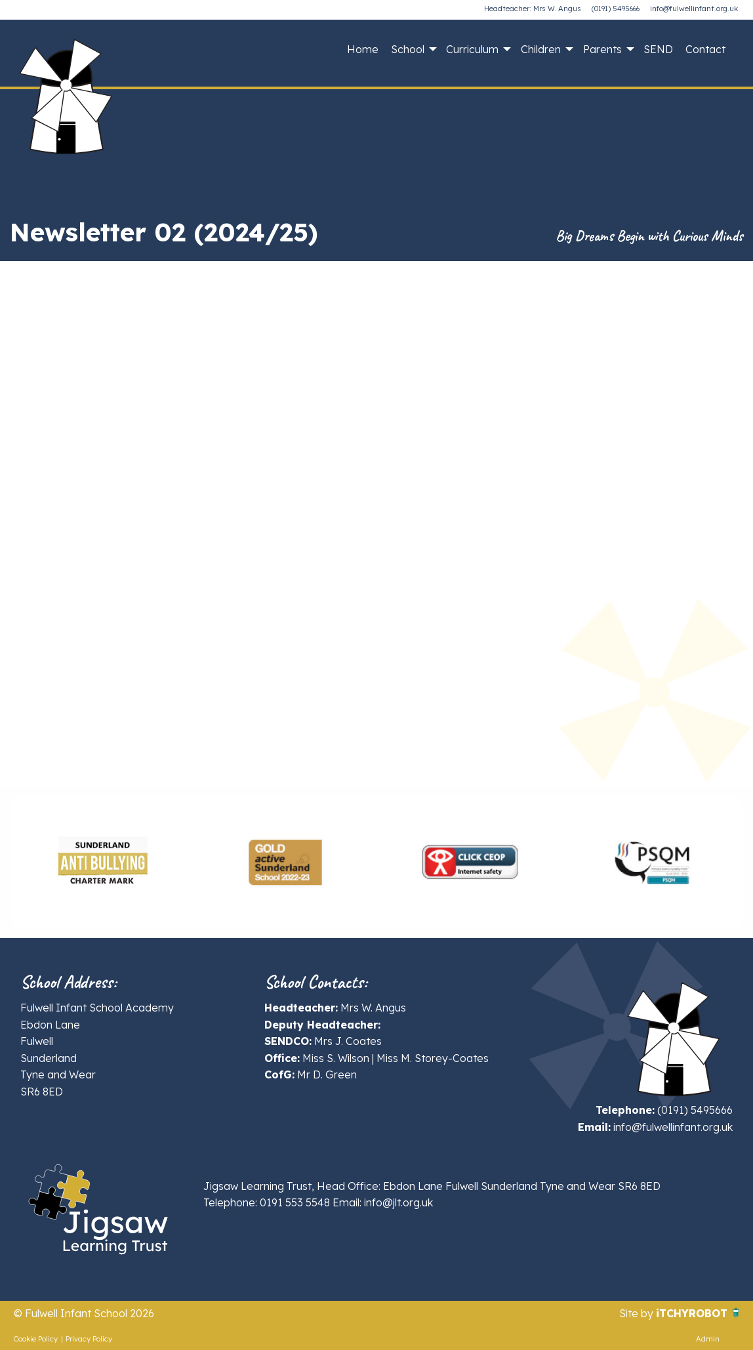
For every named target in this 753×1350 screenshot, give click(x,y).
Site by (637, 1313)
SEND (658, 49)
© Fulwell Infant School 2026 (84, 1313)
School (407, 49)
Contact (705, 49)
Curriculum (472, 49)
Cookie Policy (36, 1338)
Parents (602, 49)
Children (541, 49)
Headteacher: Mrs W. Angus (532, 8)
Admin (708, 1338)
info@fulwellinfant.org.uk (694, 8)
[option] (101, 862)
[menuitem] (362, 49)
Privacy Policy (89, 1338)
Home (362, 49)
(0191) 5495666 (616, 8)
